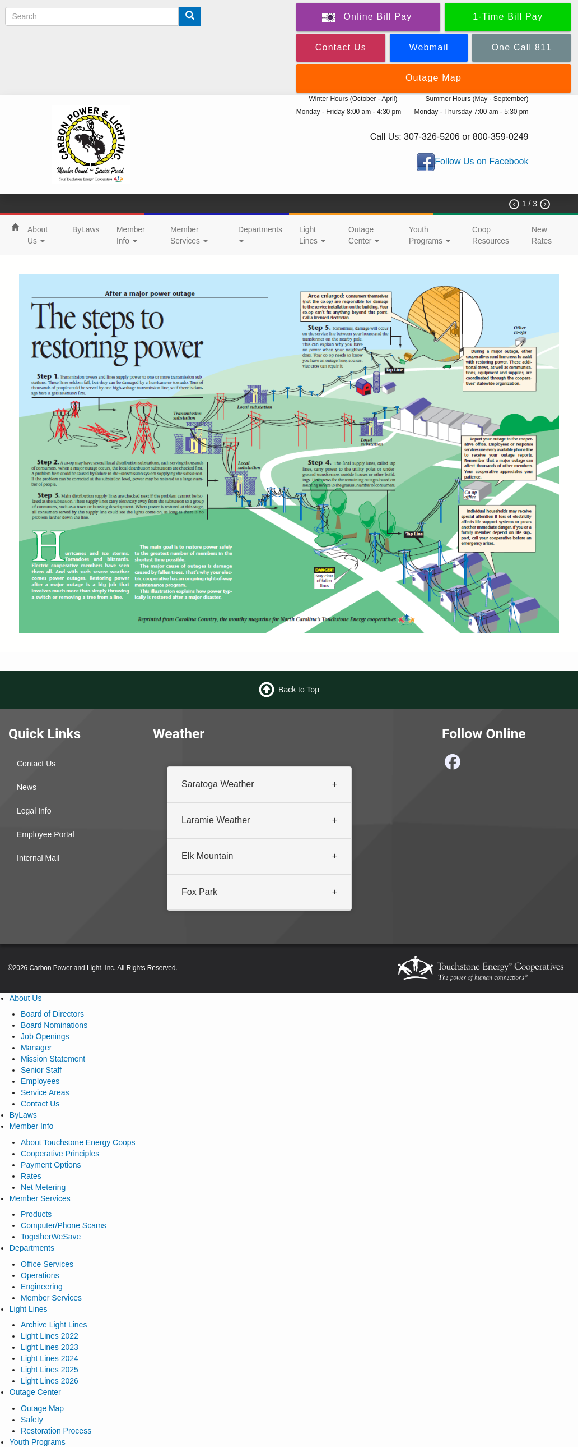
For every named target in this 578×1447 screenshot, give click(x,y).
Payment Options (51, 1164)
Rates (31, 1176)
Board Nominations (54, 1025)
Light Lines (312, 235)
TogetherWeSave (51, 1236)
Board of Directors (52, 1013)
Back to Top (298, 689)
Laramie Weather (215, 820)
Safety (32, 1419)
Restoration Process (56, 1430)
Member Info (130, 235)
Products (36, 1214)
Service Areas (45, 1092)
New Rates (542, 235)
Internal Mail (38, 857)
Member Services (189, 235)
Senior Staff (41, 1069)
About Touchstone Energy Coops (78, 1142)
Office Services (47, 1264)
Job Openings (45, 1036)
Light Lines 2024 (49, 1358)
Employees (40, 1081)
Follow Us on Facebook (481, 161)
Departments (260, 233)
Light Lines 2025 (49, 1369)
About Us (37, 235)
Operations (40, 1275)
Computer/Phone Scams (63, 1225)
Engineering (42, 1286)
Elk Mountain (207, 856)
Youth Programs (429, 235)
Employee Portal (45, 834)
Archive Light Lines (54, 1324)
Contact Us (36, 763)
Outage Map (42, 1408)
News (26, 787)
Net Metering (43, 1187)
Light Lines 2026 (49, 1380)
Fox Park (199, 892)
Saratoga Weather (217, 784)
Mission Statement (53, 1058)
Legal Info (34, 810)
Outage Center (363, 235)
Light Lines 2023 (49, 1347)
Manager (36, 1047)
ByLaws (85, 229)
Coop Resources (490, 235)
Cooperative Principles (60, 1153)
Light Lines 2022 (49, 1335)
